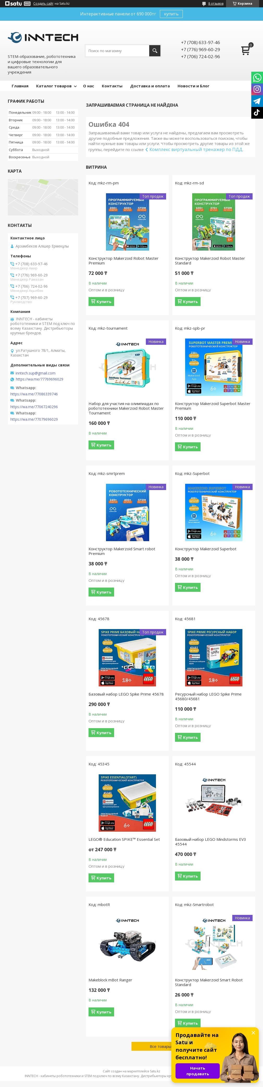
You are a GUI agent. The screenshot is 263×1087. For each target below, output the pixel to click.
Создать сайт (43, 3)
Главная (20, 85)
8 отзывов (215, 3)
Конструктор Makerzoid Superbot (205, 548)
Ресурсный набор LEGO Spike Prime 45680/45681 (208, 696)
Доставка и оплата (150, 85)
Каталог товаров (54, 85)
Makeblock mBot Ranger (110, 979)
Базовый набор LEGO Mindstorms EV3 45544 (210, 841)
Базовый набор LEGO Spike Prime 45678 (126, 694)
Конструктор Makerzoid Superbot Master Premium (213, 405)
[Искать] (154, 50)
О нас (88, 85)
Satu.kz (155, 1071)
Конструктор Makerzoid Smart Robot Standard (209, 982)
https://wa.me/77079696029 (34, 419)
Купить (104, 301)
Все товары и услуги (169, 1046)
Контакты (112, 85)
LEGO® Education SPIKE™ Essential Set (124, 839)
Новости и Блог (193, 85)
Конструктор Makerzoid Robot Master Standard (210, 260)
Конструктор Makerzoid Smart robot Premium (122, 551)
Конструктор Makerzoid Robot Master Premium (124, 260)
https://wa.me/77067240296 (34, 406)
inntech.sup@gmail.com (35, 373)
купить (171, 14)
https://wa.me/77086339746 (34, 394)
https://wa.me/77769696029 (39, 379)
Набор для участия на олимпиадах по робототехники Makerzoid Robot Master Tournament (126, 408)
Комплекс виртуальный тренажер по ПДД (195, 149)
